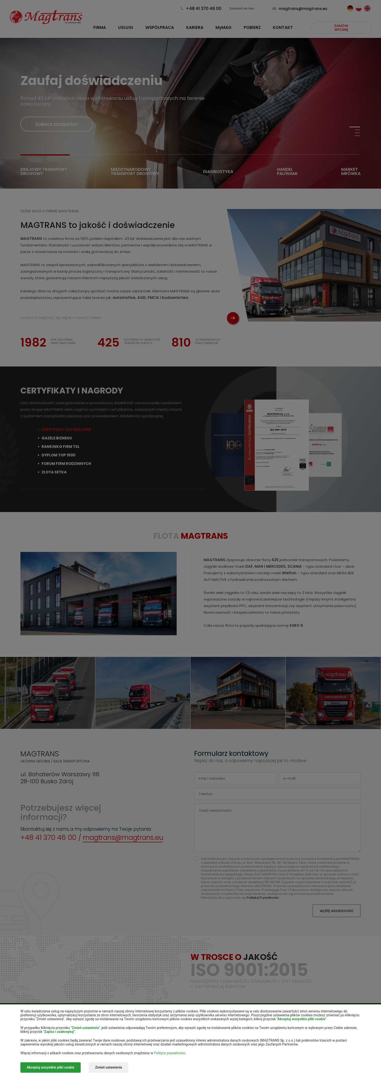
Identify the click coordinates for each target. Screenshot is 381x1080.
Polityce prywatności (169, 1053)
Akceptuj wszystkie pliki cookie (50, 1067)
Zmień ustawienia (108, 1067)
